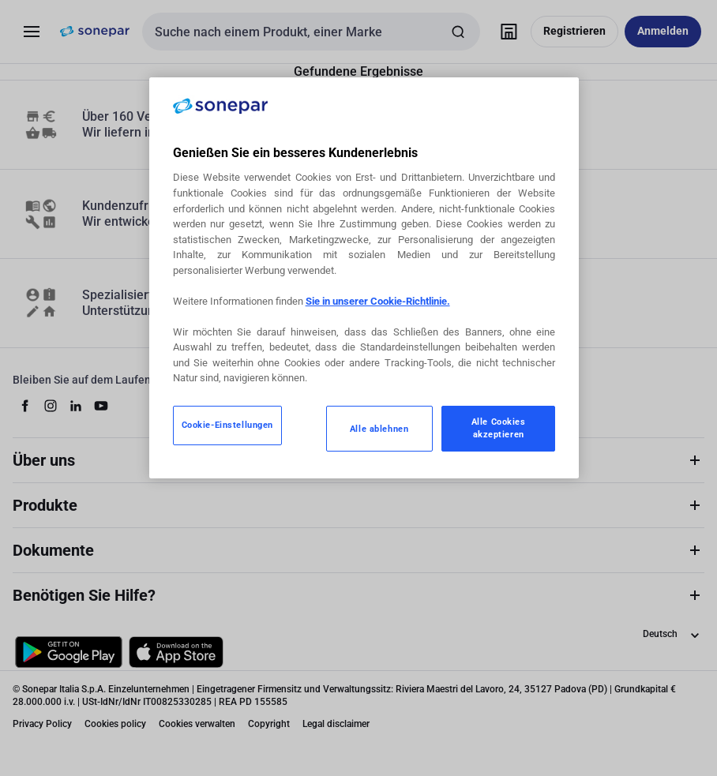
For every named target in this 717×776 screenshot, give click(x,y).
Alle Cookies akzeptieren (498, 428)
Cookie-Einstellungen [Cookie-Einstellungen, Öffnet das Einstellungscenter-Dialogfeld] (227, 424)
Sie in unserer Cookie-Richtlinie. (378, 301)
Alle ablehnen (379, 428)
